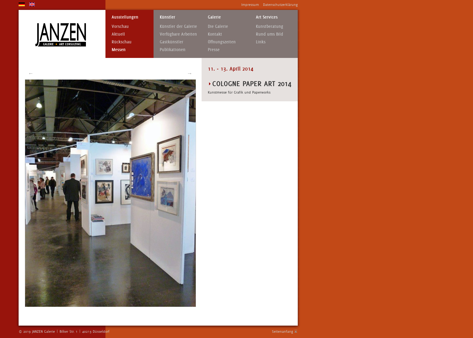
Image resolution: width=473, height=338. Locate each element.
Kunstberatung (269, 26)
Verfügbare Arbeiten (178, 34)
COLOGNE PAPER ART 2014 (251, 83)
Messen (119, 49)
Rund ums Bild (269, 34)
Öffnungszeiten (222, 42)
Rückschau (122, 42)
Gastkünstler (171, 42)
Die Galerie (218, 26)
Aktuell (118, 34)
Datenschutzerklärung (280, 4)
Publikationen (172, 49)
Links (261, 42)
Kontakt (215, 34)
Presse (214, 49)
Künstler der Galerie (178, 26)
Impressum (250, 4)
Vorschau (120, 26)
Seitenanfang (282, 331)
